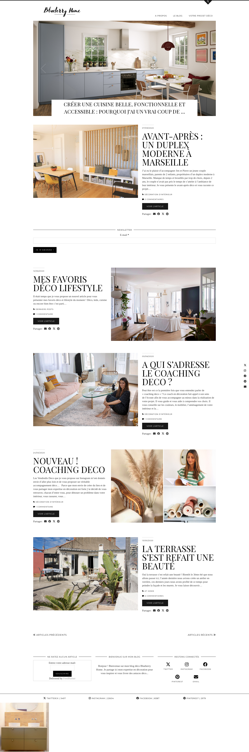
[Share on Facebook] (158, 214)
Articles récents (202, 634)
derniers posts (44, 309)
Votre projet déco (201, 16)
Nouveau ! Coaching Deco (69, 465)
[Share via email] (154, 214)
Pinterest (194, 698)
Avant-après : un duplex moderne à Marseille (172, 149)
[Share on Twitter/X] (163, 214)
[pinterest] (177, 678)
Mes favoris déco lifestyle (68, 283)
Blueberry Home (51, 748)
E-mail (124, 235)
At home (149, 591)
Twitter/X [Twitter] (54, 698)
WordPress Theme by (199, 748)
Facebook (147, 698)
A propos (161, 16)
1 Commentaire (43, 314)
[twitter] (168, 666)
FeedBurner (69, 678)
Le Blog (178, 16)
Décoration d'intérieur (158, 194)
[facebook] (205, 666)
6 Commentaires (153, 596)
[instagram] (186, 666)
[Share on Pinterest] (167, 214)
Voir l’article (155, 206)
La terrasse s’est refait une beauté (178, 557)
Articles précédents (50, 634)
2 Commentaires (153, 199)
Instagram (101, 698)
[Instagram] (21, 723)
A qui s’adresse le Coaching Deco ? (176, 373)
